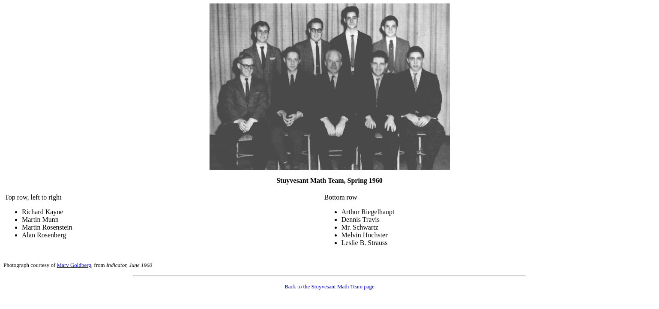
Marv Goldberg (74, 265)
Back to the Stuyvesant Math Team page (329, 286)
